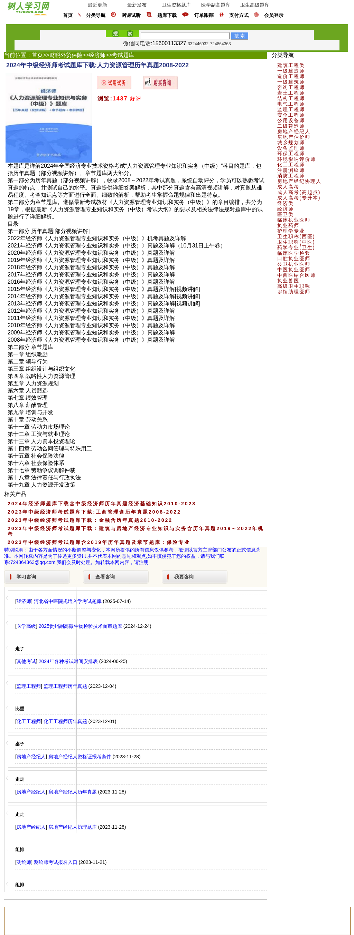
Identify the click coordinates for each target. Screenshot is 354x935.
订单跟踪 (204, 15)
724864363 (220, 43)
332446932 (198, 43)
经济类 (285, 203)
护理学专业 (291, 231)
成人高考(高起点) (298, 192)
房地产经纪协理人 (299, 181)
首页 (68, 15)
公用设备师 (291, 120)
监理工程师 (291, 109)
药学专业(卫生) (296, 247)
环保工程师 (291, 153)
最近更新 (97, 5)
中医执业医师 (293, 269)
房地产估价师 (293, 137)
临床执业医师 (293, 220)
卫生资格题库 (176, 5)
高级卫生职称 (293, 286)
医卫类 (285, 214)
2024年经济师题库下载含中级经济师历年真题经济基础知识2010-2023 (102, 503)
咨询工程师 (291, 87)
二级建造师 (291, 126)
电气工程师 (291, 104)
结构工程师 (291, 98)
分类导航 (95, 15)
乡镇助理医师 (293, 291)
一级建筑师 (291, 82)
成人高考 (288, 186)
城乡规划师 (291, 142)
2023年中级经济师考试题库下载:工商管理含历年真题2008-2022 (94, 512)
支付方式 (239, 15)
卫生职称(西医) (296, 236)
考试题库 (123, 55)
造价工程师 (291, 76)
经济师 (97, 55)
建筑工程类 (291, 65)
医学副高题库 (215, 5)
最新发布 (137, 5)
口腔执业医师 (293, 258)
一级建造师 (291, 71)
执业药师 (288, 225)
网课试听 (131, 15)
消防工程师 (291, 175)
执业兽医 (288, 280)
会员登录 (273, 15)
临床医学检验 (293, 253)
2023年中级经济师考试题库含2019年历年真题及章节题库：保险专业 (99, 542)
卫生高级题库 (254, 5)
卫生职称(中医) (296, 242)
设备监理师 (291, 148)
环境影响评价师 (296, 159)
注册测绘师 (291, 170)
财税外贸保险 (66, 55)
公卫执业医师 (293, 264)
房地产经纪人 (293, 131)
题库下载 (167, 15)
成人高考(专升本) (298, 198)
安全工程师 (291, 115)
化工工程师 (291, 164)
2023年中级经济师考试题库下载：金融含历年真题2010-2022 (90, 520)
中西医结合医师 (296, 275)
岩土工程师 (291, 93)
